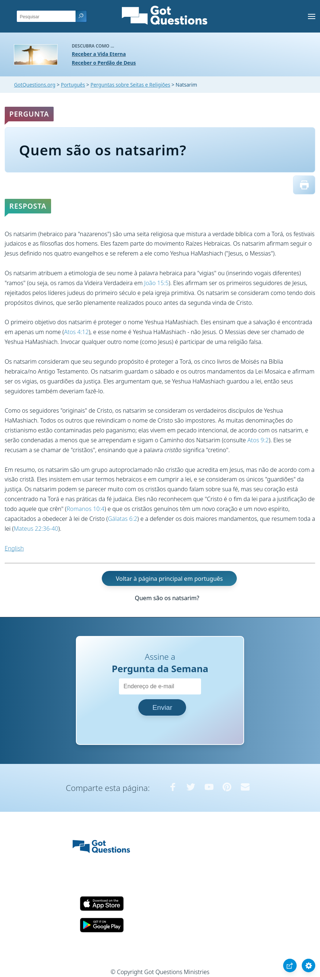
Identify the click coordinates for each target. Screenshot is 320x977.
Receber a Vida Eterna (99, 53)
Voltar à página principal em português (169, 578)
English (14, 548)
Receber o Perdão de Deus (104, 62)
